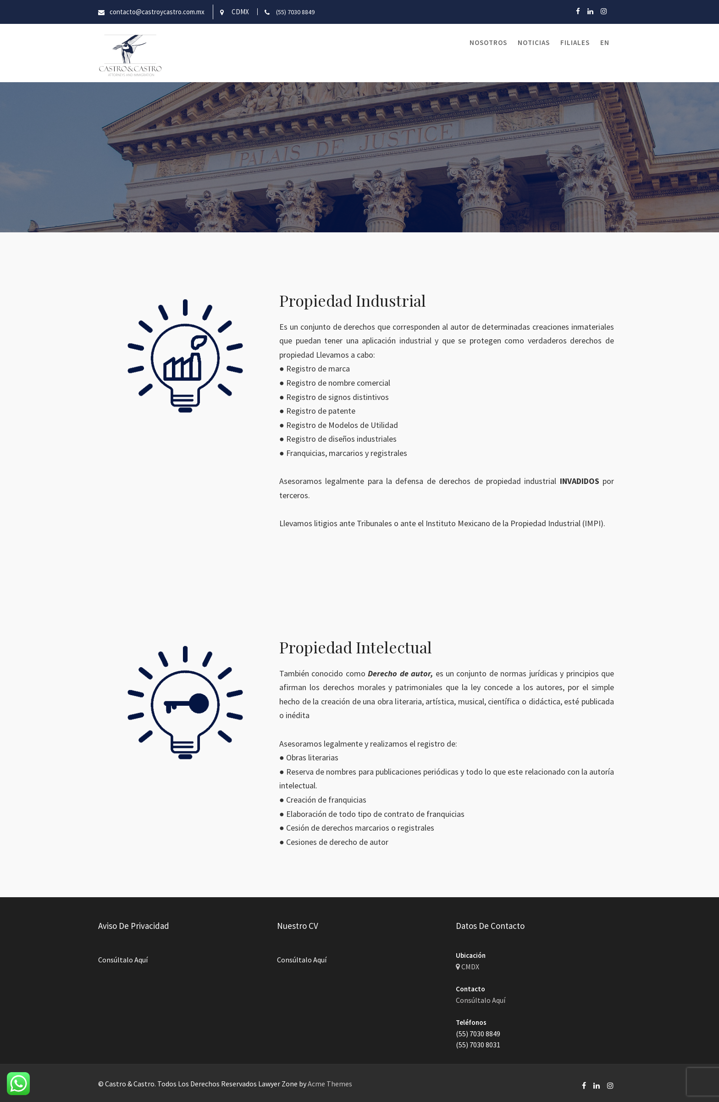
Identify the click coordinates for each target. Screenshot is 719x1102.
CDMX (240, 11)
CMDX (468, 967)
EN (604, 42)
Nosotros (488, 42)
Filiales (575, 42)
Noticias (534, 42)
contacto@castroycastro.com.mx (157, 11)
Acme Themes (330, 1083)
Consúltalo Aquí (123, 959)
